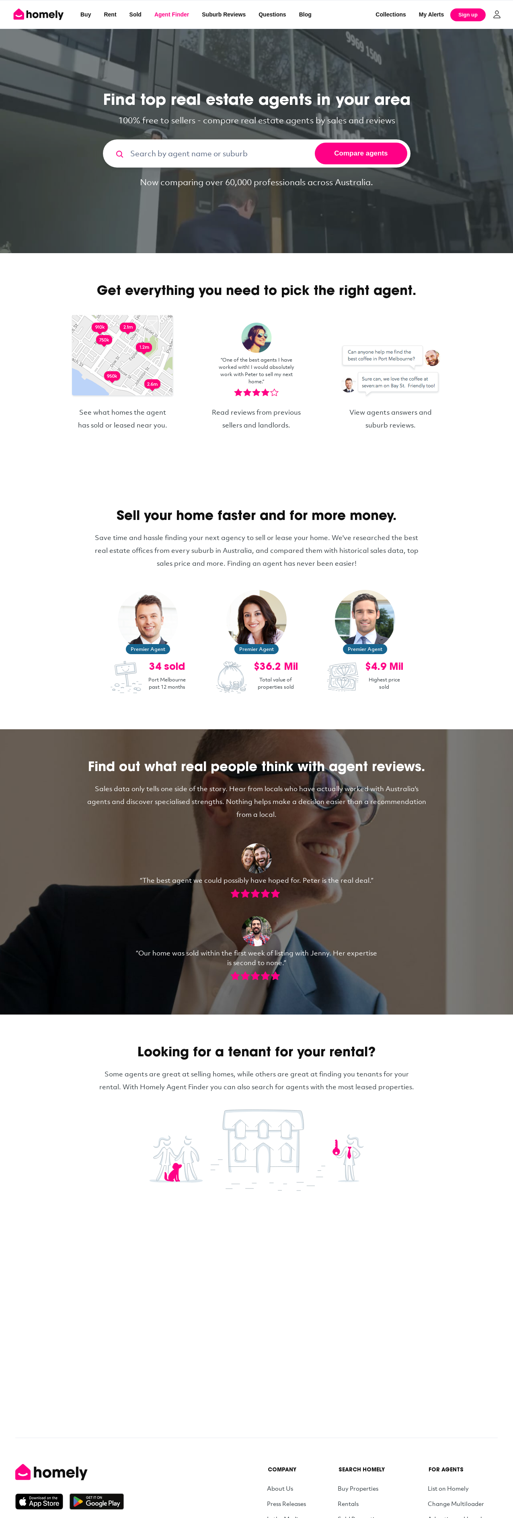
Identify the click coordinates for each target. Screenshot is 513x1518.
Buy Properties (358, 1488)
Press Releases (286, 1504)
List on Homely (448, 1488)
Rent (110, 14)
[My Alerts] (431, 14)
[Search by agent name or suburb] (221, 153)
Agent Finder (171, 14)
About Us (280, 1488)
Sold (135, 14)
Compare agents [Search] (361, 153)
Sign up (468, 15)
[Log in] (496, 14)
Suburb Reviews (224, 14)
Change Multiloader (456, 1504)
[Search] (116, 153)
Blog (305, 14)
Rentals (348, 1504)
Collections (391, 14)
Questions (272, 14)
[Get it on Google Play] (97, 1501)
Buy (85, 14)
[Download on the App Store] (42, 1501)
